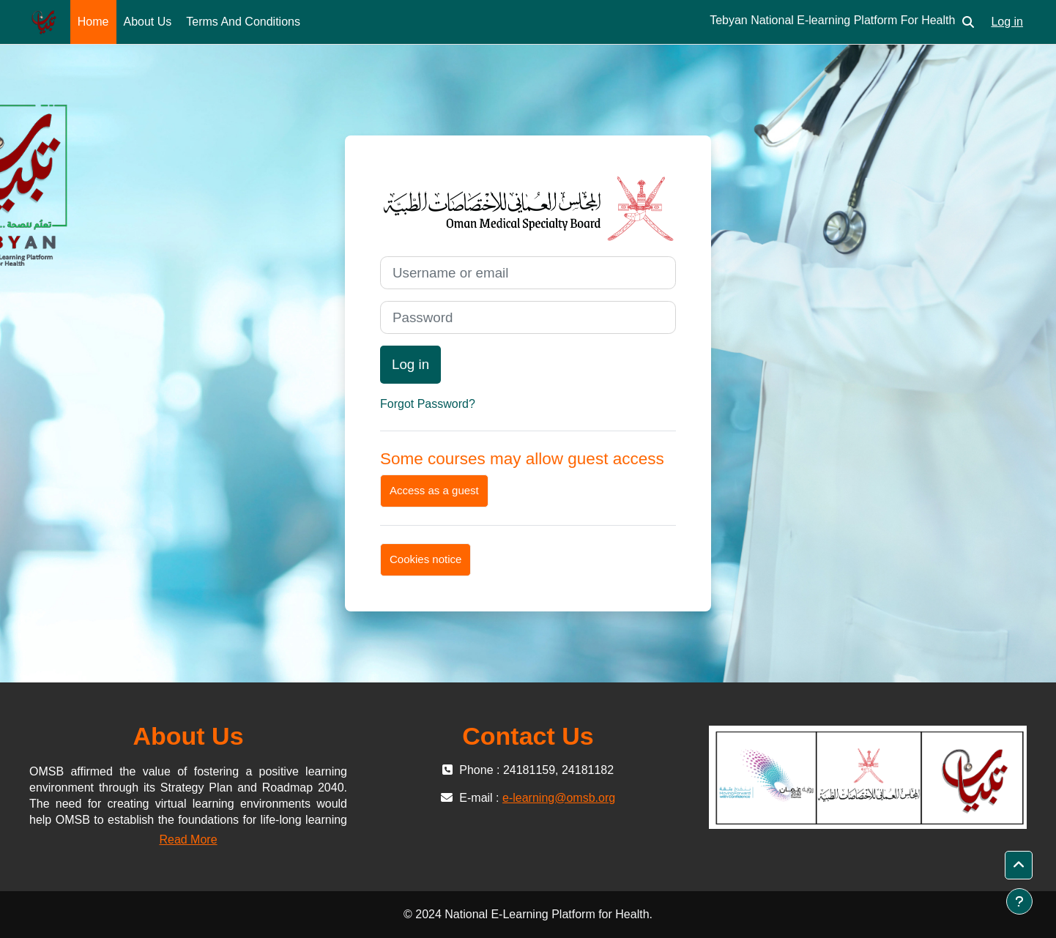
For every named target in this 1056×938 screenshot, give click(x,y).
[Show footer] (1019, 901)
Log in (1007, 21)
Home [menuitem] (93, 21)
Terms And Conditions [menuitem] (243, 21)
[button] (968, 22)
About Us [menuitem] (148, 21)
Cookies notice (425, 559)
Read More (188, 839)
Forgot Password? (427, 404)
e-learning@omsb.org (558, 798)
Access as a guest (434, 490)
